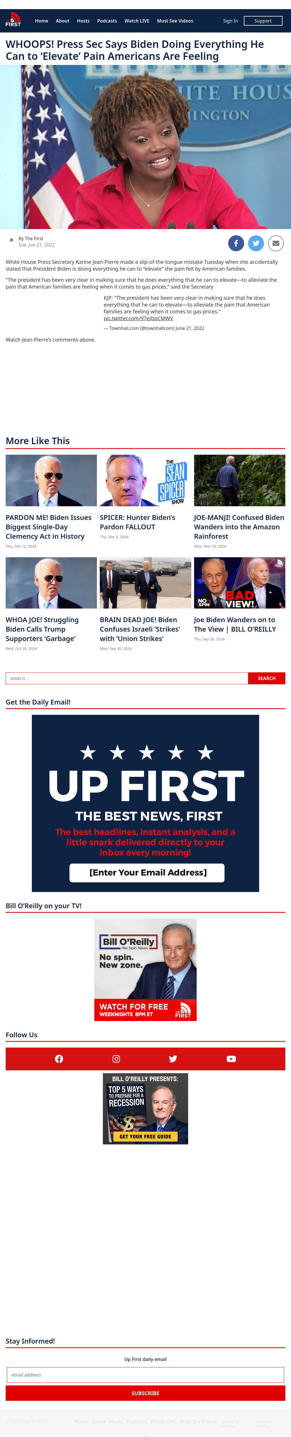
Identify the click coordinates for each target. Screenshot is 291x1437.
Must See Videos (175, 21)
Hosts (83, 21)
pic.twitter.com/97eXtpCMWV (138, 318)
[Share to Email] (276, 243)
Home (41, 21)
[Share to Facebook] (236, 243)
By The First (30, 238)
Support (263, 21)
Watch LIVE (137, 21)
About (62, 21)
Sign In (230, 21)
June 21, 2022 (190, 328)
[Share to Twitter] (256, 243)
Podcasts (107, 21)
